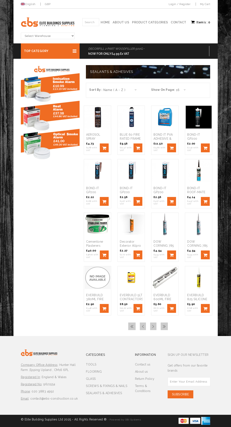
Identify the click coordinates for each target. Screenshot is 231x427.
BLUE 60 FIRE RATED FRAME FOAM (130, 138)
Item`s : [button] (200, 22)
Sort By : (96, 89)
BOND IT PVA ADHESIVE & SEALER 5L (163, 138)
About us (121, 22)
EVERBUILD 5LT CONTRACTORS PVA (131, 299)
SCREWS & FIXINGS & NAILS (106, 386)
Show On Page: (163, 89)
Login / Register (180, 4)
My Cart (205, 4)
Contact (178, 22)
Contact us (143, 364)
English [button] (28, 4)
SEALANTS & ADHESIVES (104, 393)
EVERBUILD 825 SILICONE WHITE (197, 299)
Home (105, 22)
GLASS (91, 378)
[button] (50, 51)
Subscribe (180, 394)
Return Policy (145, 378)
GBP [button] (48, 4)
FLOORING (94, 371)
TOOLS (91, 364)
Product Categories (150, 22)
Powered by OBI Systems (125, 419)
